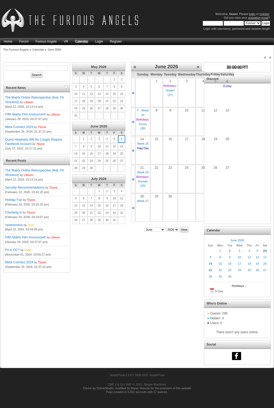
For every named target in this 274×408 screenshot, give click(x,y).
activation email (258, 17)
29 (220, 276)
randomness (14, 225)
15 (220, 263)
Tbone (42, 127)
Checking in (13, 212)
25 (249, 270)
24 (239, 270)
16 (229, 263)
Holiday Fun (13, 200)
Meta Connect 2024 (19, 127)
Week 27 (143, 201)
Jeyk (31, 225)
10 (239, 257)
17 (239, 263)
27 (265, 270)
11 (249, 257)
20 (265, 263)
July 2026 (99, 179)
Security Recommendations (24, 187)
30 (229, 276)
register (264, 14)
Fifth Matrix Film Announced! (25, 114)
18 (249, 263)
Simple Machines (155, 384)
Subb (27, 250)
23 (229, 270)
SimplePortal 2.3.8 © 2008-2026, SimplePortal (137, 375)
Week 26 (143, 172)
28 (210, 276)
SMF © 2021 (133, 384)
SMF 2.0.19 (115, 384)
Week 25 (143, 143)
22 (220, 270)
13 (265, 257)
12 (257, 257)
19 (257, 263)
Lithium (28, 102)
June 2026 (98, 126)
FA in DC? (12, 250)
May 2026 (98, 67)
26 (257, 270)
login (252, 14)
